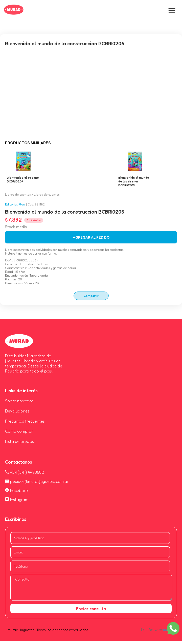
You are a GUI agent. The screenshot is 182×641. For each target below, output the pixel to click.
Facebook (17, 490)
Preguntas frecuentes (25, 421)
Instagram (16, 499)
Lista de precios (19, 441)
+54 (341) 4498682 (24, 472)
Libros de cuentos (18, 194)
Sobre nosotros (19, 400)
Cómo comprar (19, 431)
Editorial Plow (15, 204)
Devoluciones (17, 410)
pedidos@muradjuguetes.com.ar (37, 481)
